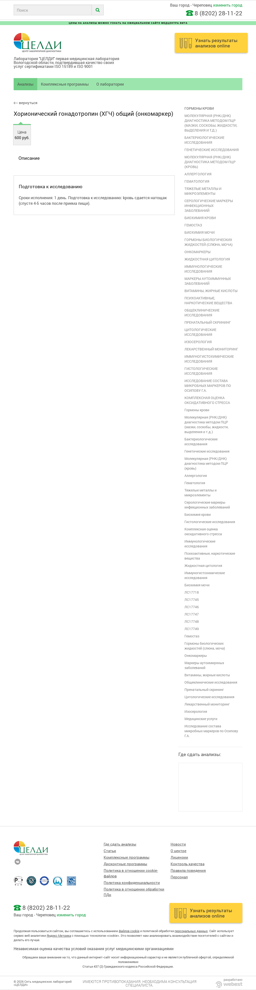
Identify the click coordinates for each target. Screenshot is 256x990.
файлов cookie (129, 931)
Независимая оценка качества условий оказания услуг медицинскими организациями (94, 948)
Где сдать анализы (120, 844)
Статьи (110, 850)
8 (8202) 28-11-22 (218, 13)
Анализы (25, 84)
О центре (178, 850)
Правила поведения (188, 870)
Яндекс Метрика (59, 935)
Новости (178, 844)
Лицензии (179, 857)
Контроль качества (187, 864)
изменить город (227, 5)
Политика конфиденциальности (132, 882)
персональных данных (191, 931)
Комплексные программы (65, 84)
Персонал (179, 877)
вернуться (25, 102)
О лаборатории (110, 84)
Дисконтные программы (125, 864)
